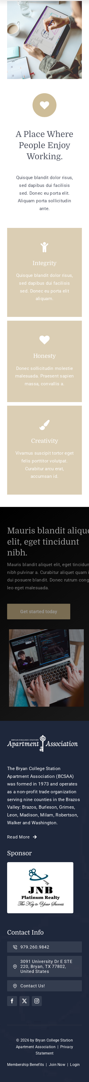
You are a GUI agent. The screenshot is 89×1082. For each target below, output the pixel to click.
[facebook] (12, 1001)
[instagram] (37, 1001)
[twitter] (24, 1001)
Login (75, 1064)
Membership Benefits (25, 1064)
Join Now (57, 1064)
